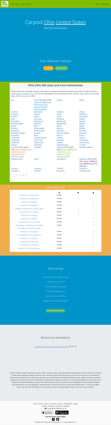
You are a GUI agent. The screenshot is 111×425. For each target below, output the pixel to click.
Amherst (14, 112)
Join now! (61, 68)
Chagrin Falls (38, 142)
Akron (36, 100)
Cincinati (82, 145)
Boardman (15, 130)
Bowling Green (39, 130)
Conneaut (37, 168)
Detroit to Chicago (29, 215)
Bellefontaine (62, 123)
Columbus (83, 159)
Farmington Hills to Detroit (29, 235)
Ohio (49, 22)
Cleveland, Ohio (17, 159)
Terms (40, 404)
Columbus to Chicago (29, 245)
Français (52, 406)
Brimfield (82, 130)
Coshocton (83, 168)
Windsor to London (29, 238)
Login (106, 4)
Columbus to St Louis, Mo (29, 222)
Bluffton (82, 128)
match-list (78, 387)
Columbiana (61, 159)
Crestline (37, 171)
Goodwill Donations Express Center (51, 346)
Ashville (14, 116)
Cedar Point (38, 140)
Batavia (82, 119)
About (47, 404)
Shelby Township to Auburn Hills (29, 208)
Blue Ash (60, 128)
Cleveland (60, 147)
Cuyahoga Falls (84, 171)
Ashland (37, 114)
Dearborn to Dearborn (29, 198)
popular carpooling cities (24, 94)
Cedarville (60, 140)
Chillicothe (38, 145)
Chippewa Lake (62, 145)
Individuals (15, 4)
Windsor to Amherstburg (29, 248)
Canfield (60, 138)
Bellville (82, 123)
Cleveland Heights (86, 147)
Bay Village (15, 121)
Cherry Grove (84, 142)
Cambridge (15, 138)
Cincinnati (15, 147)
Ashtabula (83, 114)
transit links (25, 96)
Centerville (15, 142)
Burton (81, 135)
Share (60, 404)
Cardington (15, 140)
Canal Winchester (40, 138)
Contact (53, 404)
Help (35, 404)
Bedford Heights (17, 123)
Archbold (14, 114)
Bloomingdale (39, 128)
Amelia (81, 100)
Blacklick (14, 128)
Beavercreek (61, 121)
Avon (13, 119)
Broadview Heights (18, 133)
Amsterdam (38, 112)
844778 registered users (55, 27)
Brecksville (60, 130)
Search (48, 68)
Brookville (83, 133)
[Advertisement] (55, 44)
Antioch (82, 112)
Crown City (61, 171)
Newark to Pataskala (29, 231)
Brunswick (15, 135)
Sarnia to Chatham (29, 218)
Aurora (59, 116)
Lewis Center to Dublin (29, 212)
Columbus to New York (29, 195)
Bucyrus (60, 135)
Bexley (81, 126)
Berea (36, 126)
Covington (15, 171)
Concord (14, 168)
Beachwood (38, 121)
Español (66, 406)
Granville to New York (29, 241)
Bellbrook (37, 123)
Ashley (59, 114)
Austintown (83, 116)
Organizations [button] (25, 4)
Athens (36, 116)
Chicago (14, 145)
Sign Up (99, 4)
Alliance (59, 100)
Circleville (37, 147)
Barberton (60, 119)
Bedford (82, 121)
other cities (42, 387)
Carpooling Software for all (55, 408)
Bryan (36, 135)
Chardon (60, 142)
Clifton (36, 159)
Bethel (59, 126)
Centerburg (83, 140)
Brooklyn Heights (63, 133)
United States (71, 22)
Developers (68, 404)
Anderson (60, 112)
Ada (12, 100)
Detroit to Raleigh (29, 202)
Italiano (59, 406)
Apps (76, 404)
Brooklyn (37, 133)
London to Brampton (29, 205)
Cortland (60, 168)
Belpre (13, 126)
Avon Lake (38, 119)
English (44, 406)
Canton (82, 138)
